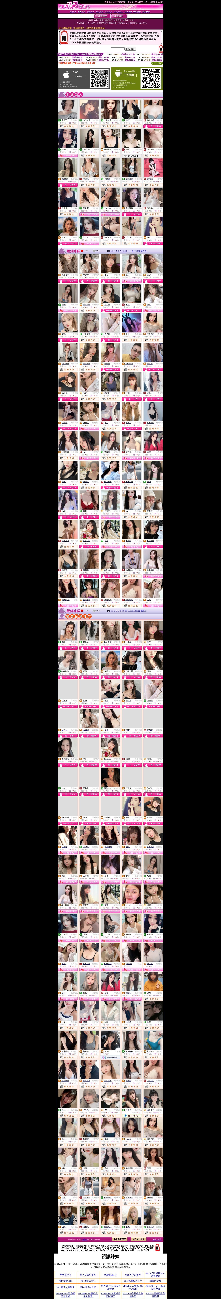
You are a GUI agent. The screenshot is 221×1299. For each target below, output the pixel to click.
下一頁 (130, 251)
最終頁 (143, 251)
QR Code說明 (157, 63)
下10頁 (137, 251)
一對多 (75, 600)
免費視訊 (74, 120)
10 (126, 251)
